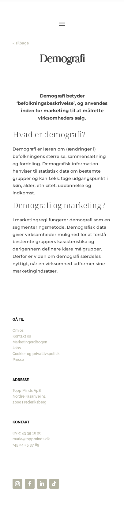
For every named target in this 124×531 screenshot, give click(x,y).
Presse (18, 359)
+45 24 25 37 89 (26, 445)
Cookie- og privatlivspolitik (36, 354)
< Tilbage (21, 43)
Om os (18, 330)
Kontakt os (22, 336)
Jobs (17, 348)
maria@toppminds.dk (31, 439)
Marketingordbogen (30, 342)
